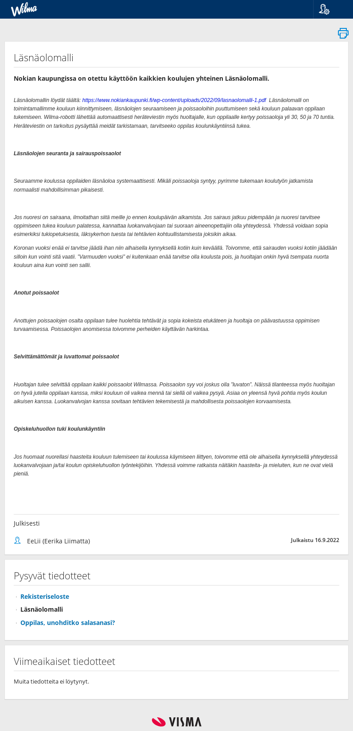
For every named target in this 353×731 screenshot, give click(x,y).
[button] (329, 9)
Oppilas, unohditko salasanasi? (67, 622)
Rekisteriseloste (44, 596)
